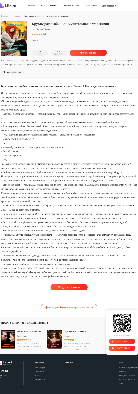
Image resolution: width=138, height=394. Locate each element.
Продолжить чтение (69, 287)
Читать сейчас (88, 52)
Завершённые (40, 379)
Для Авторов (40, 368)
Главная (4, 16)
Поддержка (39, 372)
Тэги (37, 376)
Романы (16, 16)
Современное (22, 336)
